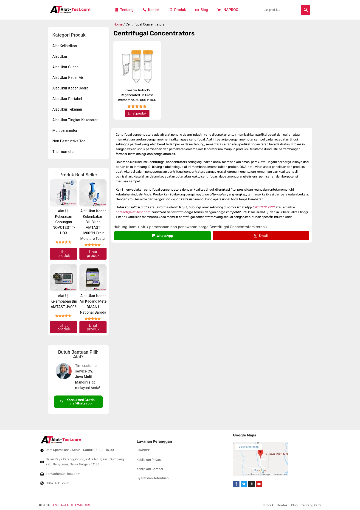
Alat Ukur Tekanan (68, 109)
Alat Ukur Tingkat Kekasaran (76, 120)
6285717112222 (264, 207)
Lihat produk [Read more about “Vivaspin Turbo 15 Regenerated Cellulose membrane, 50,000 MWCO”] (137, 113)
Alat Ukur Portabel (68, 99)
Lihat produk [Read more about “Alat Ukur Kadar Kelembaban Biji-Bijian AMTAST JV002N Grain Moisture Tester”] (93, 253)
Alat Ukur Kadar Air (69, 77)
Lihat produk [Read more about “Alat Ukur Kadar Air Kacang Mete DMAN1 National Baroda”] (93, 327)
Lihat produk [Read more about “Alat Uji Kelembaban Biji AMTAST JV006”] (63, 327)
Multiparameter (66, 130)
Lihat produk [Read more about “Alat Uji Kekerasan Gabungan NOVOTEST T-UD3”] (63, 253)
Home (118, 24)
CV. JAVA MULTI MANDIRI (71, 505)
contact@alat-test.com (133, 212)
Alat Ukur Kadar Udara (71, 88)
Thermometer (64, 151)
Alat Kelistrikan (65, 46)
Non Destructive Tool (70, 141)
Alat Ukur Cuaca (66, 67)
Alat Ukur (61, 56)
